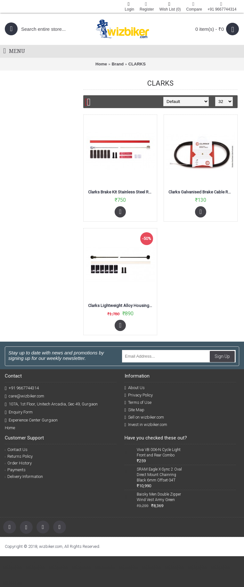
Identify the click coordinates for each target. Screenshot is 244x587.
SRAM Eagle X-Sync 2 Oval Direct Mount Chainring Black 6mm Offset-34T (159, 474)
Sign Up (222, 356)
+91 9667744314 (22, 388)
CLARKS (137, 64)
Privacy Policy (139, 395)
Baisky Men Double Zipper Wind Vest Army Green (159, 497)
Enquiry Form (19, 412)
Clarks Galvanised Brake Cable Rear (201, 192)
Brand (118, 64)
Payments (15, 469)
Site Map (134, 410)
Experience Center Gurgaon (31, 420)
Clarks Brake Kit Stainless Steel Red (120, 192)
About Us (135, 387)
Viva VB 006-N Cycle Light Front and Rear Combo (159, 452)
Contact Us (16, 449)
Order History (18, 463)
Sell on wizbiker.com (144, 417)
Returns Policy (19, 456)
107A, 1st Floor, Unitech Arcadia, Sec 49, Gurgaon (51, 404)
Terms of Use (138, 402)
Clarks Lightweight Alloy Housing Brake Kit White (121, 305)
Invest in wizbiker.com (146, 424)
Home (101, 64)
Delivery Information (24, 476)
